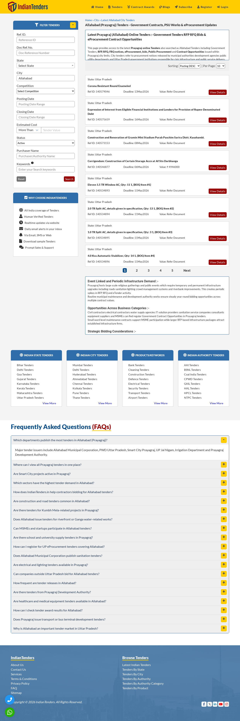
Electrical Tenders (139, 383)
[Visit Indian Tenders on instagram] (226, 704)
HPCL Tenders (192, 393)
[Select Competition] (46, 91)
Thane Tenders (81, 397)
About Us (17, 665)
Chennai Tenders (83, 383)
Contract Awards (140, 7)
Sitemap (16, 692)
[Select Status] (46, 143)
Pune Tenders (81, 393)
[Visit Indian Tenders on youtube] (221, 704)
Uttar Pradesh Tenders (30, 397)
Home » (89, 20)
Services (16, 674)
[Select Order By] (189, 66)
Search (69, 179)
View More (49, 403)
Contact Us (18, 669)
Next (186, 270)
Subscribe (183, 7)
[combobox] (46, 65)
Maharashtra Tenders (29, 393)
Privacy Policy (20, 683)
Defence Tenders (138, 379)
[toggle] (73, 25)
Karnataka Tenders (28, 383)
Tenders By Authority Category (143, 683)
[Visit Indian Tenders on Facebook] (204, 704)
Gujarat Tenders (26, 379)
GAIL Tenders (192, 383)
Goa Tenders (24, 374)
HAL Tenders (192, 388)
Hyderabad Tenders (84, 374)
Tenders (115, 7)
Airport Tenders (137, 397)
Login (222, 7)
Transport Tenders (139, 393)
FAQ (14, 688)
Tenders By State (133, 669)
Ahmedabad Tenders (85, 379)
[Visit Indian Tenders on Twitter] (209, 704)
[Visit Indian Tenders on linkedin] (215, 704)
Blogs (164, 7)
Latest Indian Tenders (136, 665)
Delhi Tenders (25, 369)
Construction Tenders (141, 374)
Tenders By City (132, 674)
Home (97, 7)
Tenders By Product (135, 688)
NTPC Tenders (192, 397)
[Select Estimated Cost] (29, 130)
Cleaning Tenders (138, 369)
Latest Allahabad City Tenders (118, 20)
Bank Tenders (136, 365)
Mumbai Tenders (83, 365)
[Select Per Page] (220, 66)
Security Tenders (138, 388)
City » (97, 20)
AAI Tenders (191, 365)
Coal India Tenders (195, 374)
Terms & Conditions (24, 679)
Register (204, 7)
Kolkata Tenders (82, 388)
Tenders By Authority (136, 679)
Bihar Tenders (25, 365)
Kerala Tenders (26, 388)
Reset (21, 179)
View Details (217, 92)
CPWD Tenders (193, 379)
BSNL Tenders (192, 369)
